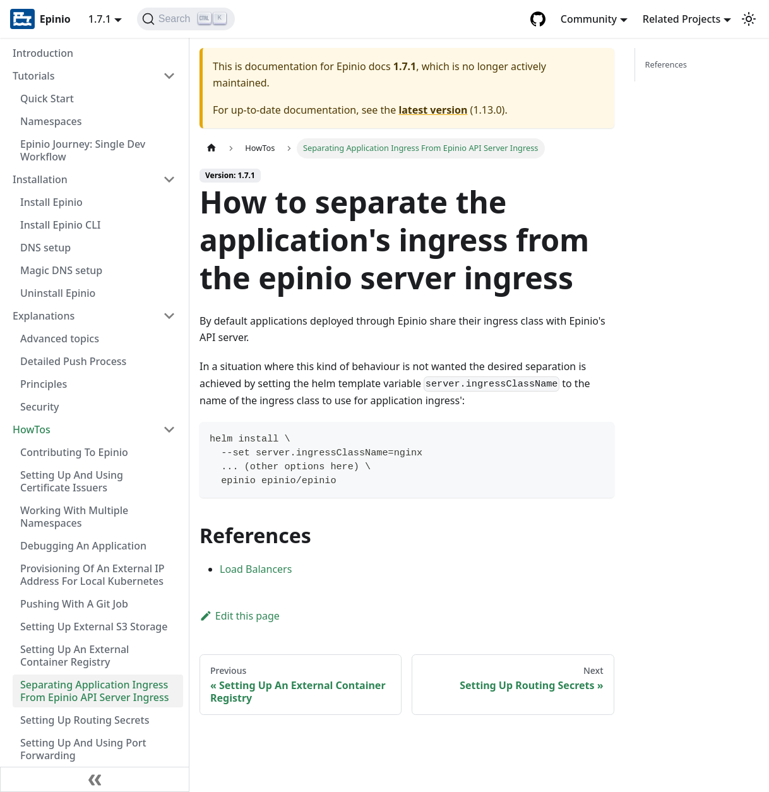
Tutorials (33, 76)
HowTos (32, 429)
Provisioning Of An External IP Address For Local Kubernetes (92, 574)
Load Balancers (256, 569)
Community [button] (589, 19)
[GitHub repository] (538, 19)
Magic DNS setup (61, 270)
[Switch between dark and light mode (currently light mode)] (749, 19)
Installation (40, 179)
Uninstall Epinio (57, 293)
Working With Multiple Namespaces (74, 516)
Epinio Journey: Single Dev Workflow (82, 150)
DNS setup (45, 248)
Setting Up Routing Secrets (84, 720)
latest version (432, 110)
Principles (43, 384)
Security (39, 407)
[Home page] (212, 148)
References (666, 64)
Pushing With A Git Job (74, 604)
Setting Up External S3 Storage (93, 626)
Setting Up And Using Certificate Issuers (71, 481)
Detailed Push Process (73, 361)
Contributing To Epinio (74, 452)
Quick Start (47, 98)
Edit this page (240, 616)
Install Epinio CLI (60, 225)
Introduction (43, 53)
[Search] (186, 19)
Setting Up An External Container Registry (74, 655)
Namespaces (51, 121)
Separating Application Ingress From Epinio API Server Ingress (94, 691)
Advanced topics (59, 338)
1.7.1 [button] (99, 19)
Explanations (44, 316)
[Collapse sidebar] (94, 779)
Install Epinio (51, 202)
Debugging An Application (83, 546)
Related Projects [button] (681, 19)
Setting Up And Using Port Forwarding (83, 749)
